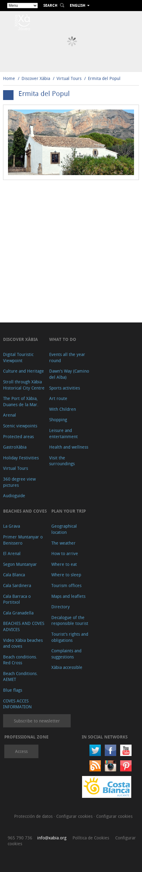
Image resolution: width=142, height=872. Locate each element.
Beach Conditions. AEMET (20, 676)
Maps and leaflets (68, 596)
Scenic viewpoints (20, 426)
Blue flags (12, 690)
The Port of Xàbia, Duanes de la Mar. (20, 401)
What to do (62, 339)
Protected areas (18, 436)
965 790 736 (20, 838)
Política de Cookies (91, 838)
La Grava (11, 526)
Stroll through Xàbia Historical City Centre (24, 385)
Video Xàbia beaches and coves (23, 643)
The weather (63, 543)
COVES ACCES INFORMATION (17, 704)
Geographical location (64, 529)
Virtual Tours (69, 78)
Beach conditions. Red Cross (20, 660)
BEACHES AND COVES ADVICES (23, 626)
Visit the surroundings (62, 461)
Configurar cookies (75, 816)
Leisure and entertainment (63, 433)
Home (9, 78)
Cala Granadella (18, 613)
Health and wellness (68, 447)
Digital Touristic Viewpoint (18, 357)
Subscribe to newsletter (37, 721)
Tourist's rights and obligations (69, 637)
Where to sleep (66, 575)
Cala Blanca (14, 575)
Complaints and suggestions (66, 654)
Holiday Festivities (21, 458)
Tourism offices (66, 585)
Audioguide (14, 495)
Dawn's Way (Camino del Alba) (69, 374)
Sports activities (64, 388)
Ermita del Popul (104, 78)
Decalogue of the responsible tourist (69, 620)
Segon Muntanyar (20, 564)
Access (21, 751)
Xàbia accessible (66, 667)
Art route (58, 398)
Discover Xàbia (36, 78)
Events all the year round (67, 357)
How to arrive (64, 553)
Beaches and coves (25, 511)
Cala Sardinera (17, 585)
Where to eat (64, 564)
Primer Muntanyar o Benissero (23, 540)
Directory (60, 607)
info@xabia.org (51, 838)
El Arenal (12, 553)
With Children (62, 409)
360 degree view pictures (19, 482)
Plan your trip (68, 511)
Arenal (9, 415)
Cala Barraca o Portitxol (17, 599)
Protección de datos (34, 816)
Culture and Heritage (23, 371)
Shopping (58, 419)
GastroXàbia (14, 447)
